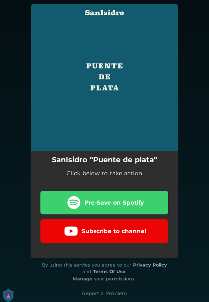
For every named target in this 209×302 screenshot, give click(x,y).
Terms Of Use (109, 271)
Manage (82, 279)
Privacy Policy (150, 265)
